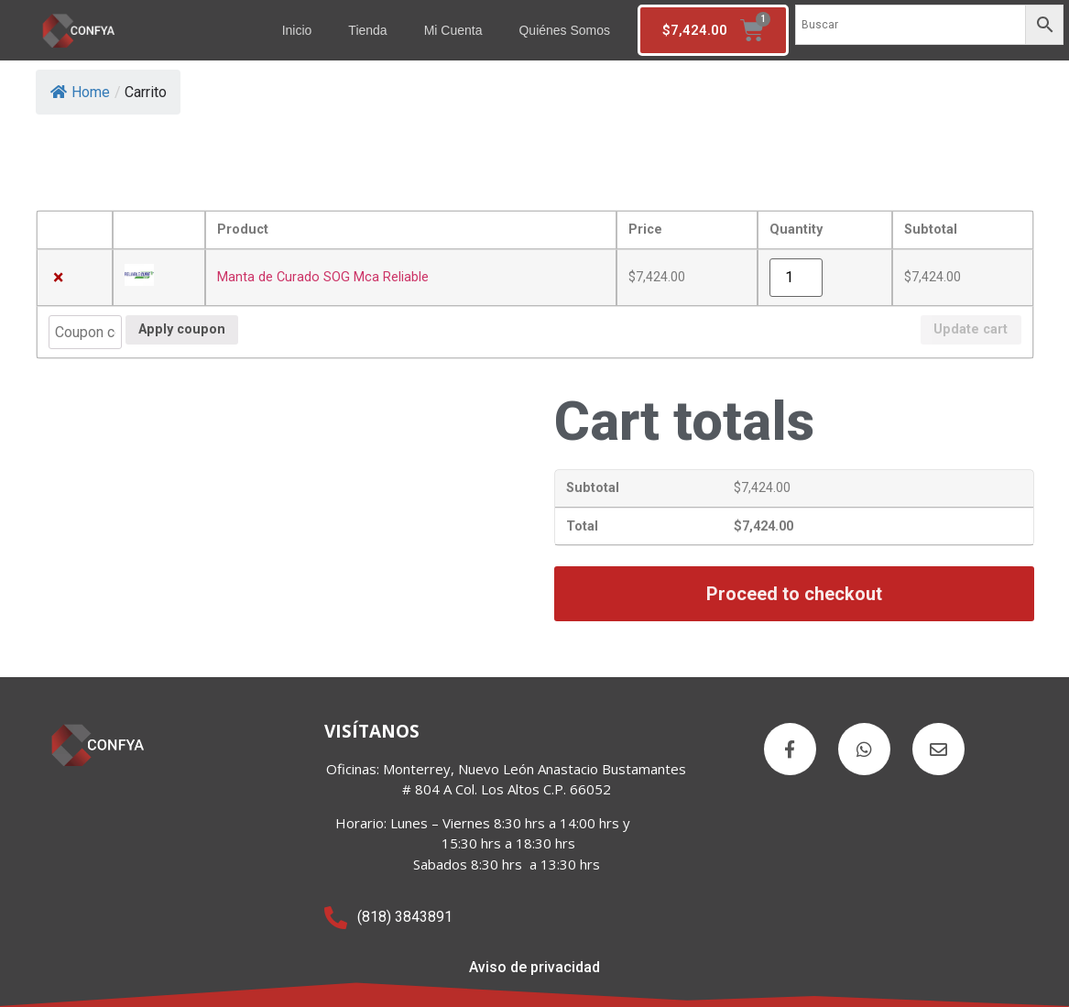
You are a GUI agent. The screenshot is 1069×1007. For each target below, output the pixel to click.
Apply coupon (181, 329)
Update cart (970, 329)
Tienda (367, 30)
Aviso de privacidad (534, 967)
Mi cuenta (453, 30)
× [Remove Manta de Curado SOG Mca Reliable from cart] (58, 278)
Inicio (297, 30)
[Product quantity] (796, 277)
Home (80, 92)
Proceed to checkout (794, 594)
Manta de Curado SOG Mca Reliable (323, 277)
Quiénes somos (564, 30)
